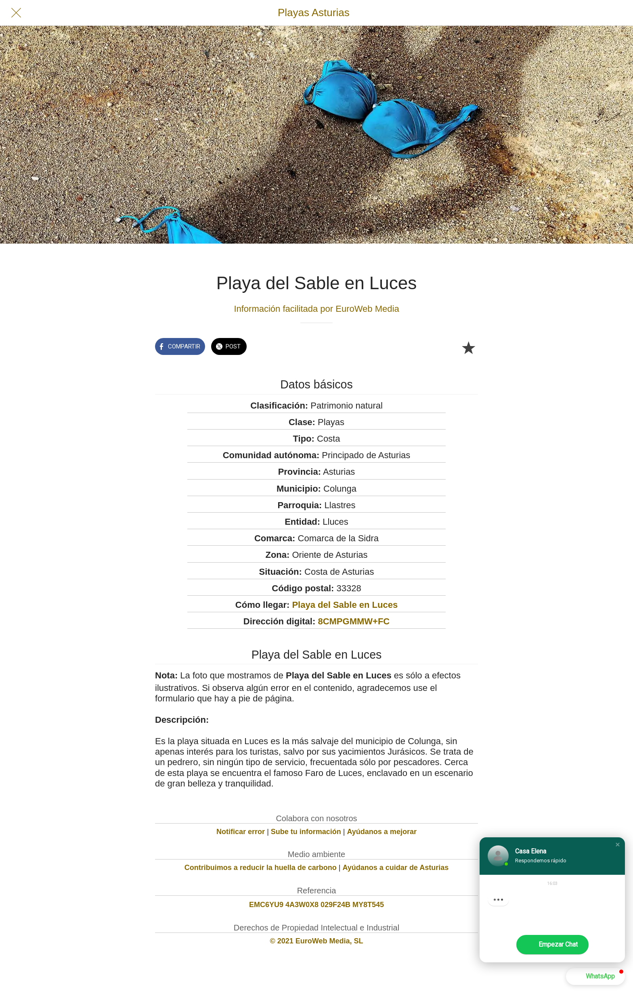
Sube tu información (306, 832)
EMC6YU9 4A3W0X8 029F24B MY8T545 (316, 905)
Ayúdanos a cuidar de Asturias (396, 868)
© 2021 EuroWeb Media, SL (316, 941)
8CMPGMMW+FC (354, 621)
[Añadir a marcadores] (468, 347)
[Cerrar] (16, 13)
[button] (618, 845)
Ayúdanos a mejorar (382, 832)
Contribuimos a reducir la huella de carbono (260, 868)
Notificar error (240, 832)
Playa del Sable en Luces (345, 605)
